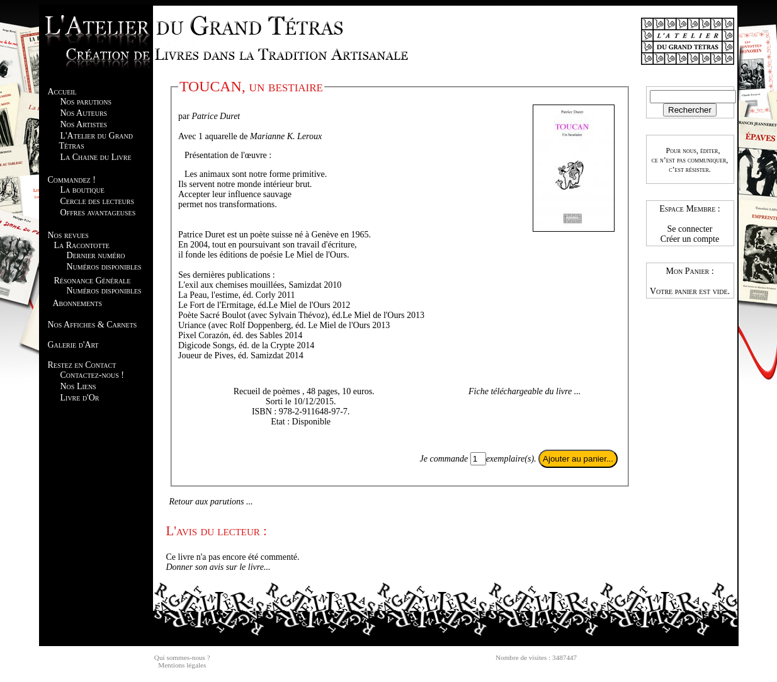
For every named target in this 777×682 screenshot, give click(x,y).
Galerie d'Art (73, 345)
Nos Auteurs (84, 113)
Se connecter (690, 229)
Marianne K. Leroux (286, 136)
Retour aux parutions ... (211, 501)
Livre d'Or (79, 397)
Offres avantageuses (98, 212)
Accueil (62, 91)
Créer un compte (690, 239)
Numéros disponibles (104, 266)
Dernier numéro (96, 255)
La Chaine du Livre (96, 157)
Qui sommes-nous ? (182, 657)
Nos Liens (78, 386)
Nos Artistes (84, 124)
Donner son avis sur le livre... (218, 567)
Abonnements (77, 303)
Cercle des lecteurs (97, 201)
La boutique (82, 190)
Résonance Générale (92, 280)
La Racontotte (82, 245)
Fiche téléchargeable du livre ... (524, 391)
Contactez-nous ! (92, 375)
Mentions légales (182, 665)
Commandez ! (72, 180)
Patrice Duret (215, 116)
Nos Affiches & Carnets (92, 324)
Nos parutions (86, 101)
